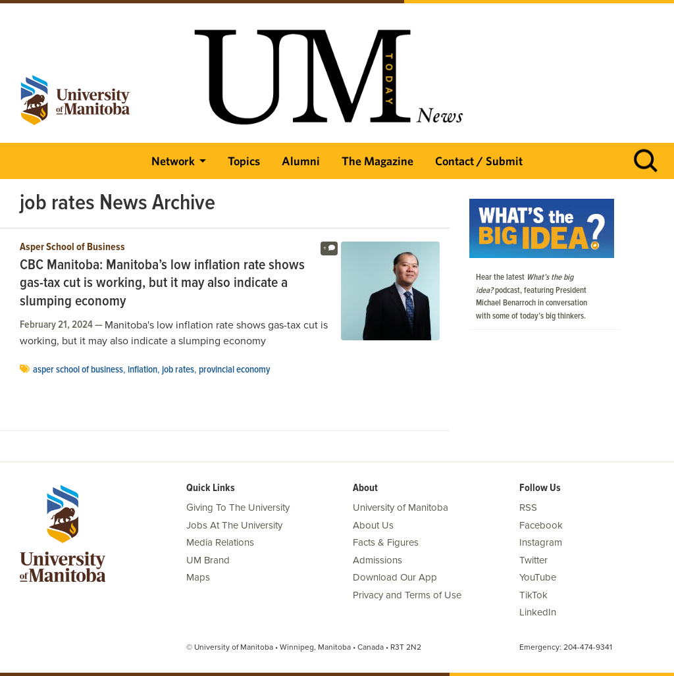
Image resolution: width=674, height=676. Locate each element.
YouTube (537, 577)
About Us (373, 525)
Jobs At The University (234, 525)
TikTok (533, 595)
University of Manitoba (400, 507)
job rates (178, 370)
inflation (142, 370)
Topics (244, 161)
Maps (198, 577)
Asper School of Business (72, 247)
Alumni (301, 161)
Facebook (541, 525)
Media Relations (220, 542)
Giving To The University (238, 507)
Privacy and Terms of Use (407, 595)
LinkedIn (537, 612)
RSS (528, 507)
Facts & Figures (386, 542)
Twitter (533, 560)
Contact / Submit (479, 161)
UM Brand (208, 560)
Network (173, 161)
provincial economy (234, 370)
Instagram (540, 542)
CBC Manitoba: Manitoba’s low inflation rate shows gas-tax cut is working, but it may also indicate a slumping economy (162, 284)
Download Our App (395, 577)
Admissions (377, 560)
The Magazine (377, 161)
